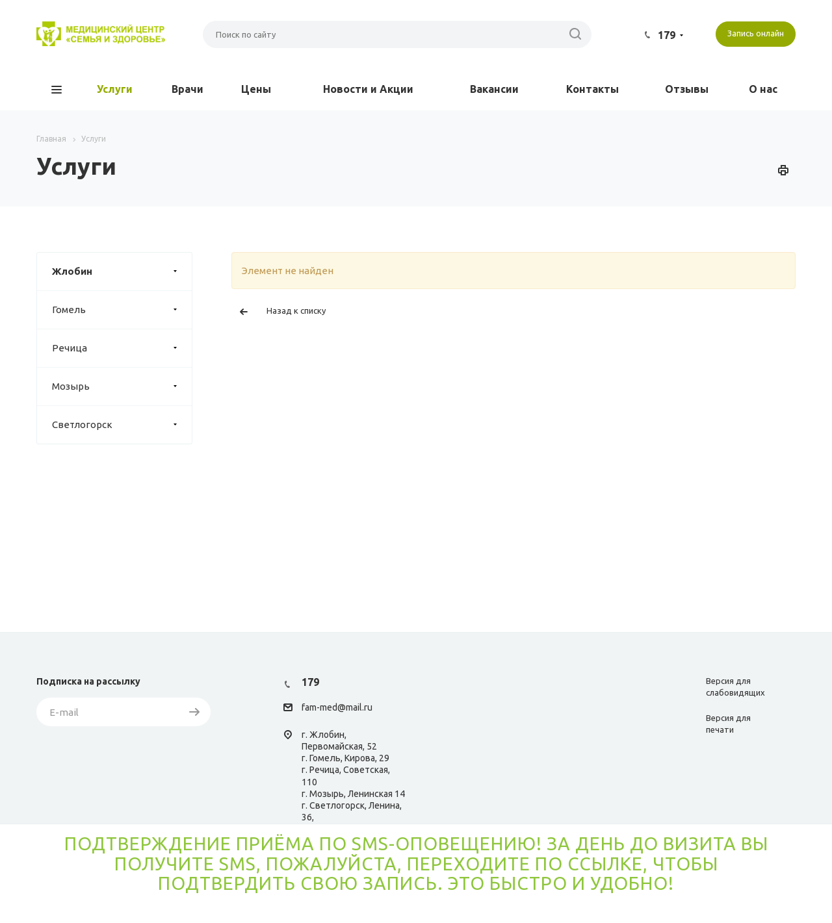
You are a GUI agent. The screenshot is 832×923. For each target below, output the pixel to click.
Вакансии (494, 89)
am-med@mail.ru (338, 708)
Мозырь (122, 386)
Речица (122, 348)
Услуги (115, 89)
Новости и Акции (368, 89)
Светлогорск (122, 425)
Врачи (187, 89)
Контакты (592, 89)
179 (666, 35)
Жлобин (122, 271)
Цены (256, 89)
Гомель (122, 310)
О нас (763, 89)
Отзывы (686, 89)
